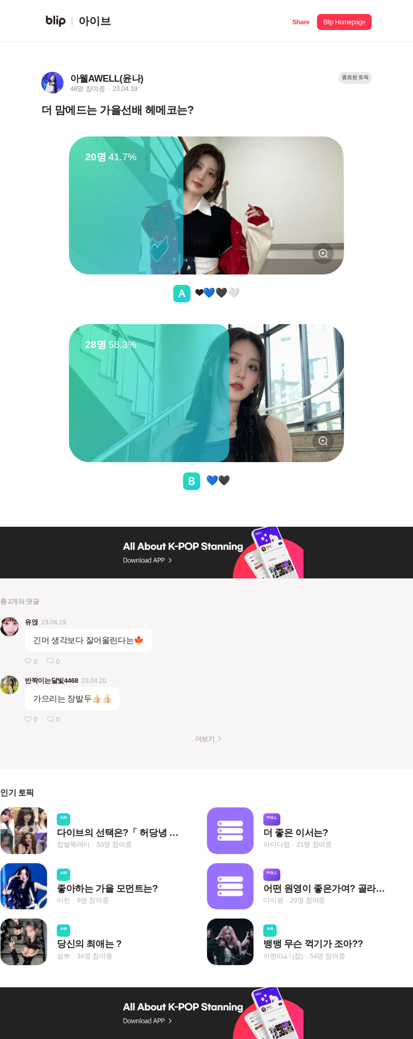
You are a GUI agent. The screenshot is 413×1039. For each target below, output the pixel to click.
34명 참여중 (94, 956)
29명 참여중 (307, 900)
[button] (300, 20)
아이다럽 (276, 845)
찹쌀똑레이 (73, 845)
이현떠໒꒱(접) (283, 956)
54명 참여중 (327, 956)
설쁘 (63, 956)
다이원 (273, 900)
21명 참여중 (314, 845)
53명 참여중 (114, 845)
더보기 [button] (204, 739)
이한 (63, 900)
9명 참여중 (92, 900)
